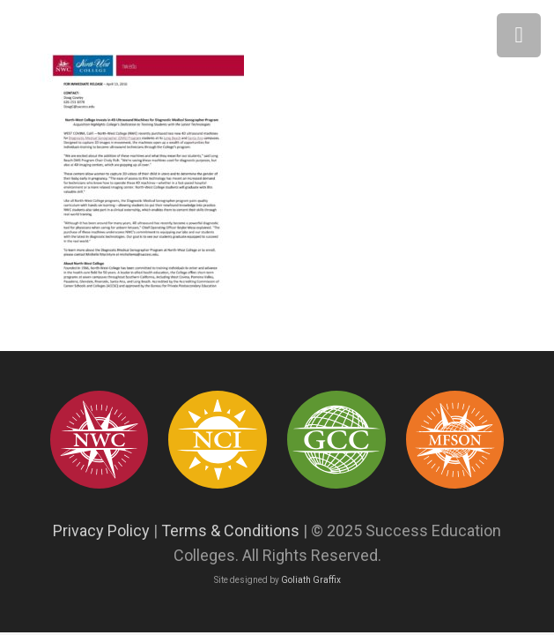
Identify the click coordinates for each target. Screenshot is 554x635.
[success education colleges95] (99, 440)
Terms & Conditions (230, 530)
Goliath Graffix (311, 580)
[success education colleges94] (336, 440)
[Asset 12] (455, 440)
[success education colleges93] (217, 440)
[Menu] (519, 35)
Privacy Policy (101, 530)
